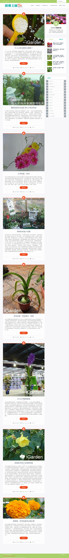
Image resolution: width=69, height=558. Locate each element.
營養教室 (50, 97)
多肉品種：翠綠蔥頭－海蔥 (24, 316)
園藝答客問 (51, 83)
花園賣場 (32, 5)
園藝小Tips (51, 81)
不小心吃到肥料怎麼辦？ (24, 48)
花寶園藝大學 (38, 5)
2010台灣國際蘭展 (23, 399)
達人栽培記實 (51, 113)
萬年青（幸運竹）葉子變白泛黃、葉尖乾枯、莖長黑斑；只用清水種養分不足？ (58, 63)
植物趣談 (50, 91)
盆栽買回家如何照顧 (53, 5)
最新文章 (61, 39)
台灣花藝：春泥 (24, 174)
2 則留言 (33, 67)
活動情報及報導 (52, 94)
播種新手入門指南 (62, 5)
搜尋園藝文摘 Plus (45, 5)
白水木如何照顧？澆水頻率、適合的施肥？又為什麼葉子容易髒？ (58, 56)
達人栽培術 (51, 110)
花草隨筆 (50, 105)
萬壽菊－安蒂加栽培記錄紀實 (24, 521)
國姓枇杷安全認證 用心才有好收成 (23, 108)
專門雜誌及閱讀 (52, 86)
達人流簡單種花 (52, 116)
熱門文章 (51, 39)
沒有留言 (32, 127)
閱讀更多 (23, 63)
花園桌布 (50, 102)
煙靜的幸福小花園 (23, 231)
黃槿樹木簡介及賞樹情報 (24, 463)
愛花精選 (50, 89)
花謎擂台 (50, 108)
